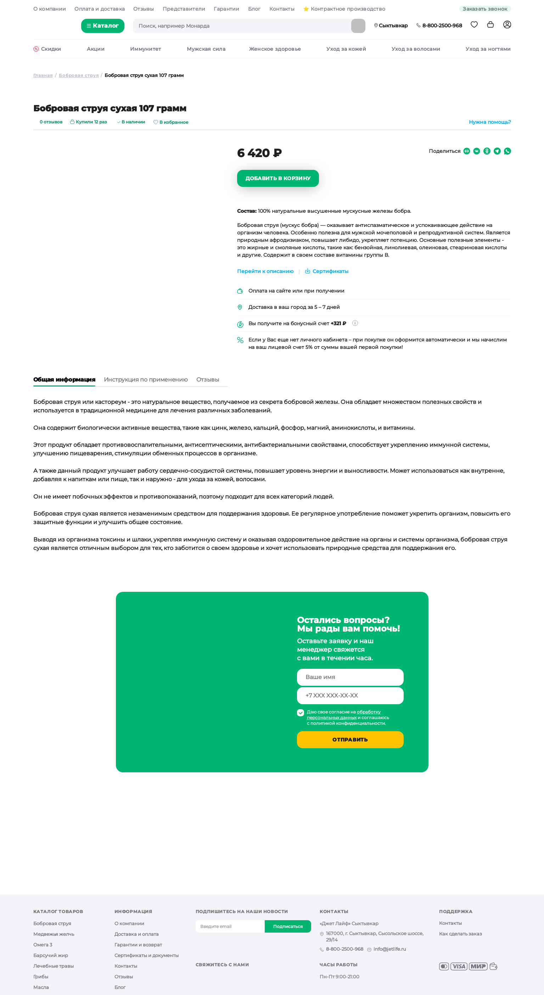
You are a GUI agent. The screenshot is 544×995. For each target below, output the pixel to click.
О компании (49, 8)
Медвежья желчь (53, 935)
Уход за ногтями (488, 49)
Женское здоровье (275, 49)
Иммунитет (145, 49)
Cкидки (51, 49)
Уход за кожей (346, 49)
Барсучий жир (50, 956)
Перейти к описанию (265, 272)
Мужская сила (206, 49)
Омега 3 (42, 945)
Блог (254, 8)
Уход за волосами (416, 49)
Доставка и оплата (136, 935)
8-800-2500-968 (439, 25)
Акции (96, 49)
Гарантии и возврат (138, 945)
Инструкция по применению (146, 380)
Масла (41, 988)
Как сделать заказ (460, 934)
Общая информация (64, 380)
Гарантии (226, 8)
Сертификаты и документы (146, 956)
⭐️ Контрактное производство (344, 8)
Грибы (40, 977)
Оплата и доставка (99, 8)
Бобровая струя (52, 924)
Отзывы (143, 8)
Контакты (282, 8)
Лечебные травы (53, 966)
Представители (184, 8)
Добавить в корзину (278, 179)
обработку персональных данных (344, 715)
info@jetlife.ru (390, 949)
